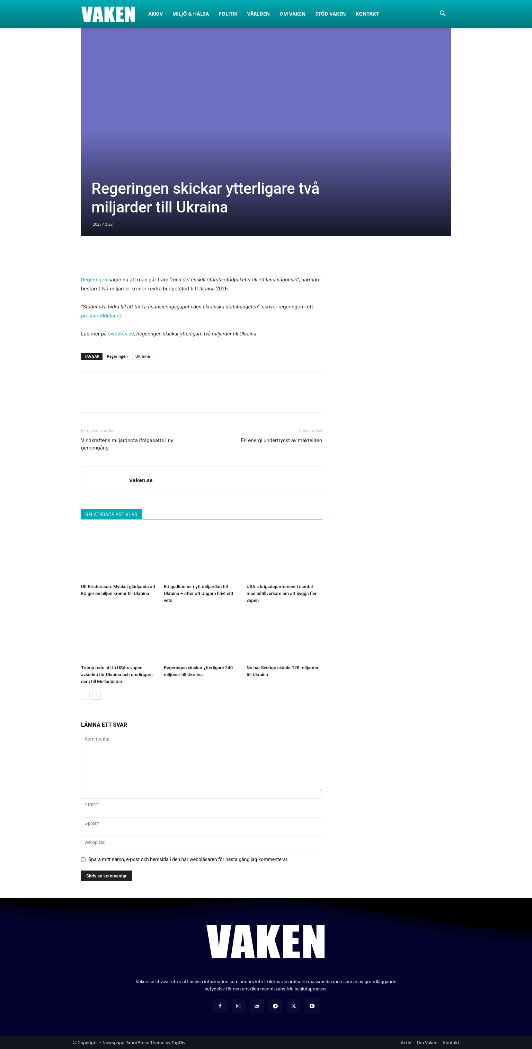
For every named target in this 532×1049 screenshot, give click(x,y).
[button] (442, 14)
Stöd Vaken (330, 13)
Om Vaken (292, 13)
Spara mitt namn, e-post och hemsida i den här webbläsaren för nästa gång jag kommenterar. (188, 859)
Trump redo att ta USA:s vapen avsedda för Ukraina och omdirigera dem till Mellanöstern (117, 674)
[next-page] (96, 695)
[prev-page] (85, 695)
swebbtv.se (121, 334)
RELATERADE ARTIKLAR (111, 514)
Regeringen (94, 280)
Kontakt (367, 13)
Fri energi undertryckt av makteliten (281, 440)
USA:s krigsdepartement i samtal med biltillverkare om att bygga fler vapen (282, 593)
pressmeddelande (101, 316)
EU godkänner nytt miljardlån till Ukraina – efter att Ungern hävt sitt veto (198, 593)
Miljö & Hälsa (190, 13)
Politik (228, 13)
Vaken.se (140, 480)
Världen (258, 13)
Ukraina (142, 356)
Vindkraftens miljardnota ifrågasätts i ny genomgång (127, 444)
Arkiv (155, 13)
